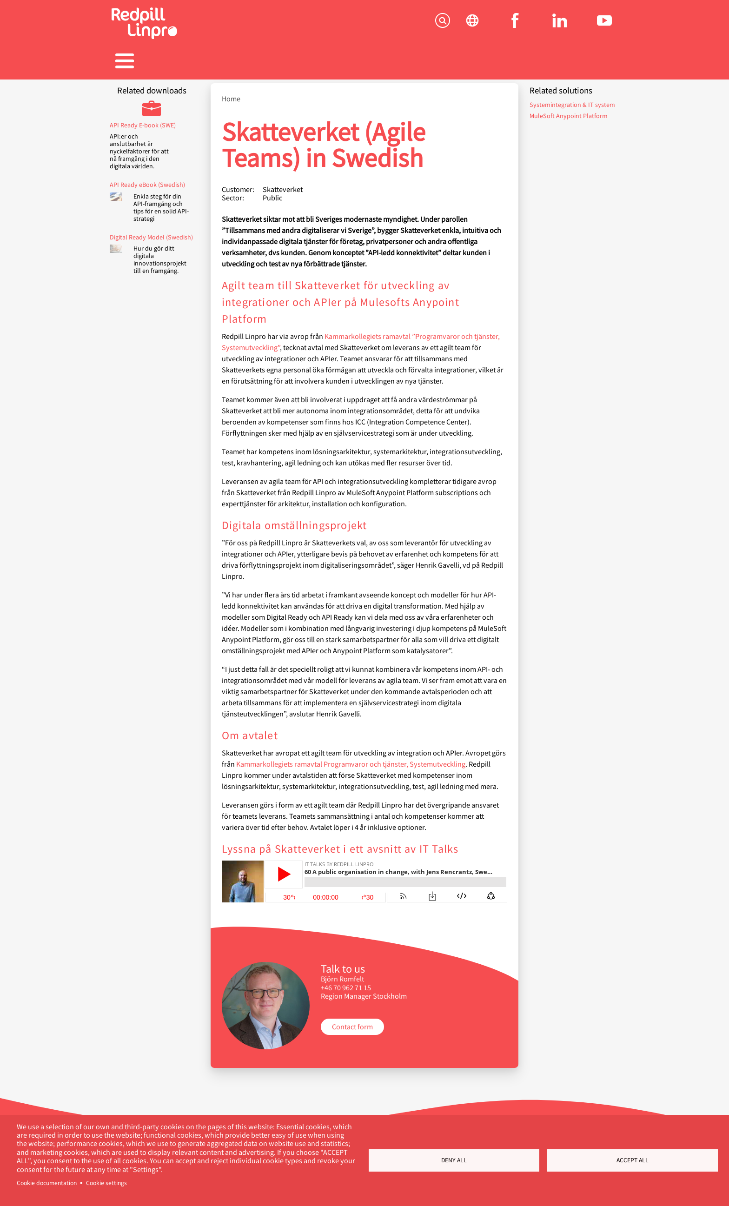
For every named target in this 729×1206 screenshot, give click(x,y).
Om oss (509, 62)
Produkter (220, 62)
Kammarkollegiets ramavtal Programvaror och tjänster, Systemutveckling (350, 759)
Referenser (292, 62)
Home (231, 94)
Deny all (454, 1160)
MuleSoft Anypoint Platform (569, 110)
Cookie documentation (47, 1183)
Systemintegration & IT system (572, 99)
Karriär (364, 62)
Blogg (436, 62)
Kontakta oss (581, 62)
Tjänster (148, 62)
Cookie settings (106, 1183)
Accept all (632, 1160)
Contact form (352, 1022)
